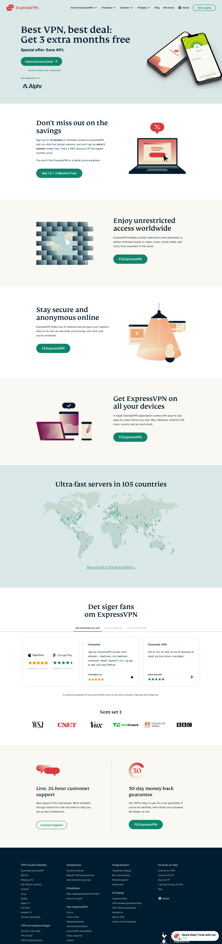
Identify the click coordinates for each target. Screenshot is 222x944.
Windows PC (27, 880)
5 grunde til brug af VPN (170, 885)
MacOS (24, 875)
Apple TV (25, 903)
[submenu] (95, 8)
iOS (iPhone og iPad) (31, 885)
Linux (23, 894)
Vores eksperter (74, 936)
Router (24, 899)
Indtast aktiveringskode (124, 922)
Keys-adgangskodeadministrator (83, 894)
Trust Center (73, 917)
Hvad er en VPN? (166, 871)
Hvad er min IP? (166, 875)
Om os (70, 912)
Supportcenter (119, 898)
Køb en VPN (118, 917)
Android (25, 889)
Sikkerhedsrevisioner (77, 926)
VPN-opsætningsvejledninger (127, 903)
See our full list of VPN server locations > (111, 567)
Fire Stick (25, 908)
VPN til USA (27, 936)
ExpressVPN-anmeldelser (79, 931)
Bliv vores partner (121, 875)
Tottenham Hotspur (122, 871)
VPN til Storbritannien (31, 940)
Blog (157, 8)
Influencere (117, 885)
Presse (70, 940)
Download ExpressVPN (32, 871)
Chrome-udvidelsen (31, 917)
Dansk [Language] (185, 7)
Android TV (26, 912)
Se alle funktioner (75, 871)
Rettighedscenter (75, 922)
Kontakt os (117, 912)
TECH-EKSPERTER (136, 628)
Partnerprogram (120, 880)
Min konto (168, 8)
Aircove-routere (74, 898)
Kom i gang (204, 7)
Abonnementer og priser (79, 880)
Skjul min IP (164, 880)
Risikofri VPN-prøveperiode (80, 875)
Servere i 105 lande (30, 931)
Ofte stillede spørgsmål (124, 908)
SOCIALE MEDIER (114, 628)
